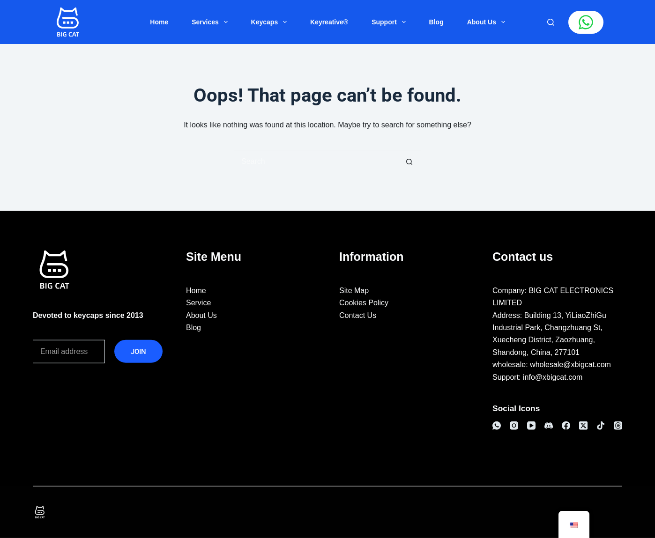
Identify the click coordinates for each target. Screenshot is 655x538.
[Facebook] (566, 425)
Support (390, 22)
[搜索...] (316, 161)
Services (211, 22)
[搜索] (550, 22)
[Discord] (548, 425)
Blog (436, 22)
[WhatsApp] (496, 425)
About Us (488, 22)
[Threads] (618, 425)
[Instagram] (514, 425)
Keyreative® (329, 22)
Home (159, 22)
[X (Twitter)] (583, 425)
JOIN (138, 351)
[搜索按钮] (409, 161)
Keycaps (270, 22)
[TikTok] (600, 425)
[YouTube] (531, 425)
